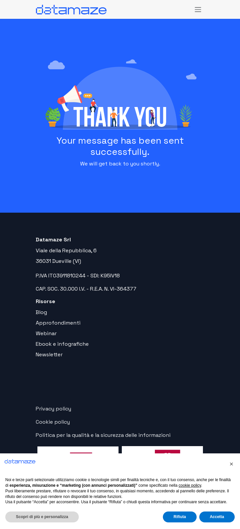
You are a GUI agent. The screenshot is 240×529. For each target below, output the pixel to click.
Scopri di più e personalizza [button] (42, 516)
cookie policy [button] (190, 485)
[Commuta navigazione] (198, 9)
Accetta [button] (217, 516)
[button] (231, 464)
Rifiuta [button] (179, 516)
